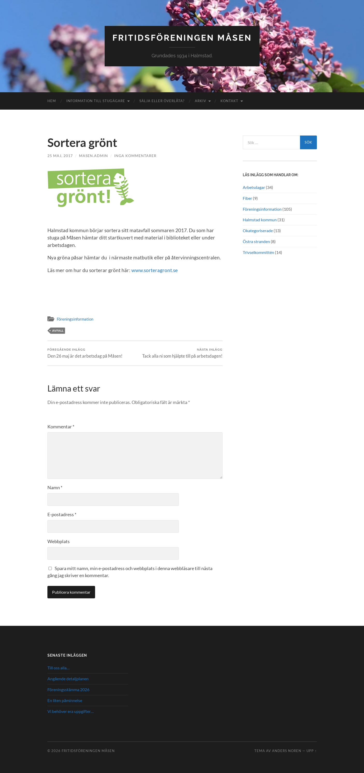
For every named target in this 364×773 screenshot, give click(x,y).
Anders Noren (286, 751)
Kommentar (60, 426)
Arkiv (200, 101)
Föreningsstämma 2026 (68, 689)
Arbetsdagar (254, 187)
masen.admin (93, 155)
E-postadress (61, 514)
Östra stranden (256, 241)
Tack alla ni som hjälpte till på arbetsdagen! (182, 353)
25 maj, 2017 (60, 155)
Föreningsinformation (75, 319)
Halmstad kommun (260, 219)
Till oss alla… (58, 667)
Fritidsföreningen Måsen (182, 37)
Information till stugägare (95, 101)
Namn (54, 487)
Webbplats (58, 541)
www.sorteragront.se (154, 270)
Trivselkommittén (258, 252)
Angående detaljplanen (68, 678)
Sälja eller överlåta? (161, 101)
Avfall (57, 330)
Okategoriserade (258, 230)
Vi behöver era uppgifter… (70, 711)
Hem (51, 101)
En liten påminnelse (64, 700)
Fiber (247, 198)
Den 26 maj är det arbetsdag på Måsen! (85, 353)
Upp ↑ (311, 751)
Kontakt (229, 101)
